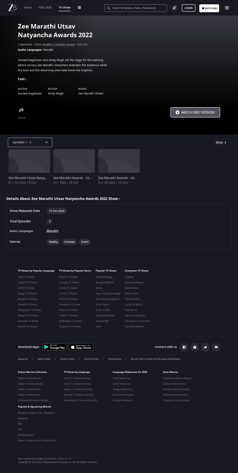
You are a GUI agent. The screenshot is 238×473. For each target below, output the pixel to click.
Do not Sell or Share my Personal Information (155, 360)
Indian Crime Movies (29, 396)
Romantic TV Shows (69, 304)
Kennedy (22, 418)
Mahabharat (132, 288)
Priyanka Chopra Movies (176, 402)
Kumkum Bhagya (134, 282)
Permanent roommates (138, 321)
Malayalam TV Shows (29, 310)
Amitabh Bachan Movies (176, 391)
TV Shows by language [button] (77, 373)
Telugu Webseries (122, 391)
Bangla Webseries (122, 402)
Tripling (129, 277)
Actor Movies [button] (170, 373)
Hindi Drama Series (123, 396)
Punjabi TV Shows (27, 304)
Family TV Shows (68, 288)
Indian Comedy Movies (30, 385)
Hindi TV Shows (26, 288)
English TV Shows (27, 282)
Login (189, 8)
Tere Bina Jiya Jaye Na (107, 299)
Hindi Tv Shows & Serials (77, 380)
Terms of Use (91, 360)
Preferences (114, 360)
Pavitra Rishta (132, 299)
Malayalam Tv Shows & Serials (80, 402)
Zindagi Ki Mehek (105, 315)
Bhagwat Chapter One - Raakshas (36, 413)
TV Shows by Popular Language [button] (36, 271)
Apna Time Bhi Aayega (108, 293)
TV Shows (64, 8)
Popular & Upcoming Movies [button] (34, 406)
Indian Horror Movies (29, 380)
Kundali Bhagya (104, 277)
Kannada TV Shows (28, 321)
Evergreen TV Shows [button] (137, 271)
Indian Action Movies (29, 391)
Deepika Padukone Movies (177, 380)
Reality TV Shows (68, 277)
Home (28, 8)
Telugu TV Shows (27, 293)
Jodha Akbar (131, 293)
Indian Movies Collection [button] (32, 373)
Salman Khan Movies (174, 385)
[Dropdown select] (30, 142)
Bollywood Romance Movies (33, 402)
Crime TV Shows (68, 293)
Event (70, 44)
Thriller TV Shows (68, 315)
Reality (47, 44)
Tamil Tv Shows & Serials (77, 385)
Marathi (52, 231)
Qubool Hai (131, 310)
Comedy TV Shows (69, 282)
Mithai (99, 288)
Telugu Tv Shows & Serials (78, 391)
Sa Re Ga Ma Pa (133, 304)
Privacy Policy (67, 360)
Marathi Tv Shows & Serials (79, 396)
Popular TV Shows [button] (106, 271)
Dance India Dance (135, 315)
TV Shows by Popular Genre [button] (75, 271)
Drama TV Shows (68, 310)
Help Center (44, 360)
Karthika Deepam (134, 326)
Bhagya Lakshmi (105, 282)
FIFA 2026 (45, 8)
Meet (98, 326)
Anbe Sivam (102, 304)
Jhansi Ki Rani (103, 310)
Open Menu (227, 7)
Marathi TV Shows (28, 326)
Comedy (59, 44)
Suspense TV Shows (70, 326)
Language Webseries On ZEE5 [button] (130, 373)
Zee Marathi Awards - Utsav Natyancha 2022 (131, 178)
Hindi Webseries (121, 380)
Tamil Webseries (122, 385)
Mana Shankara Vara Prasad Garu (36, 440)
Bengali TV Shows (27, 299)
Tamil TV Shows (26, 277)
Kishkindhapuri (26, 435)
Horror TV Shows (68, 299)
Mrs (20, 429)
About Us (23, 360)
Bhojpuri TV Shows (28, 315)
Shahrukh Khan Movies (175, 396)
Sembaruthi (102, 321)
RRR (20, 424)
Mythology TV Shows (70, 321)
